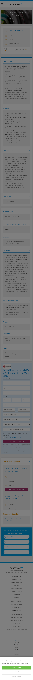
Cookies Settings (16, 676)
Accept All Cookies (16, 667)
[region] (16, 668)
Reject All (16, 672)
